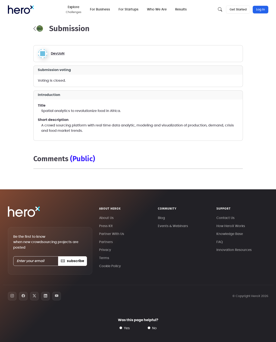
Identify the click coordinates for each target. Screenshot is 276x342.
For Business (100, 9)
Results (181, 9)
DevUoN (58, 53)
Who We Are (157, 9)
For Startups (128, 9)
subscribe (72, 261)
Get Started (238, 9)
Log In (260, 9)
